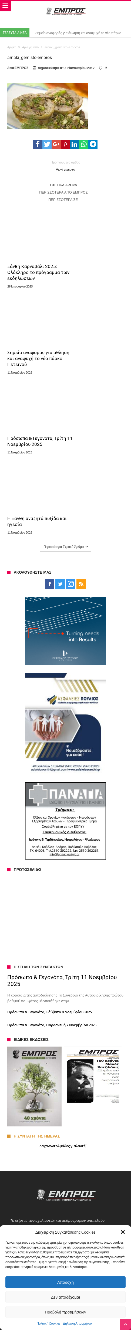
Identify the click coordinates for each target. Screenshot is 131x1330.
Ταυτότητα (20, 1083)
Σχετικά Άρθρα (63, 185)
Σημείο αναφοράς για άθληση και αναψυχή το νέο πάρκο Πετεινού (92, 262)
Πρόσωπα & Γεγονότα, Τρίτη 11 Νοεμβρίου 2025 (34, 336)
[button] (123, 1232)
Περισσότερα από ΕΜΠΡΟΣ (63, 192)
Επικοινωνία (22, 1088)
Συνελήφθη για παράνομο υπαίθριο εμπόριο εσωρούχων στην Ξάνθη (66, 1147)
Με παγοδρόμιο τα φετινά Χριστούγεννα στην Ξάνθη (53, 1157)
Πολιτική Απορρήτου (28, 1114)
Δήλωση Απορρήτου (77, 1323)
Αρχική (11, 47)
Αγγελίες (19, 1093)
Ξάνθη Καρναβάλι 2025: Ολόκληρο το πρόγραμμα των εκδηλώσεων (33, 262)
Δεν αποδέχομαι (65, 1297)
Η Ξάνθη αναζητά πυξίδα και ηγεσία (94, 336)
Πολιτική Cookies (48, 1323)
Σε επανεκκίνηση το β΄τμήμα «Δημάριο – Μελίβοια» (52, 1163)
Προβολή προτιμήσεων (65, 1312)
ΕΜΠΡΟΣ (21, 68)
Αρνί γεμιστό (30, 47)
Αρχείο (18, 1104)
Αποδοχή (65, 1282)
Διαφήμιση (21, 1098)
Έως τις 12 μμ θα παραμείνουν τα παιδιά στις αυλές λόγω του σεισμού (66, 1152)
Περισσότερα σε (63, 199)
